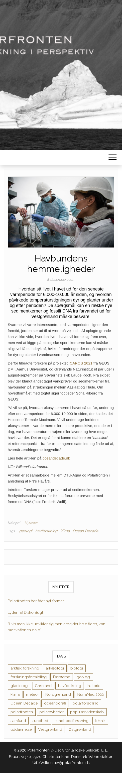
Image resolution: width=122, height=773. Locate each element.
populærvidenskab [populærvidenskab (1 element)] (87, 712)
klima (65, 531)
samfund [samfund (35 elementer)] (18, 720)
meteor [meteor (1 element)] (32, 694)
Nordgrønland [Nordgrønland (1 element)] (58, 694)
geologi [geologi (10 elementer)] (84, 677)
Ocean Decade (85, 531)
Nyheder (31, 522)
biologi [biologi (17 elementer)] (76, 668)
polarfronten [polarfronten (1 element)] (21, 712)
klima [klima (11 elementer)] (15, 694)
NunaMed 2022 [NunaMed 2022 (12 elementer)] (90, 694)
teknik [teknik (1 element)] (100, 720)
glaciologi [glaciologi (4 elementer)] (19, 686)
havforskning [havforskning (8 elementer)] (69, 686)
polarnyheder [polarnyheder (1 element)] (51, 712)
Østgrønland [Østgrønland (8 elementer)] (80, 729)
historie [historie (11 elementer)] (94, 686)
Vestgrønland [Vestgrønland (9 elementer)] (50, 729)
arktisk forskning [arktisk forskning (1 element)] (24, 668)
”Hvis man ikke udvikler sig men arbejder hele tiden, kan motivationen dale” (56, 627)
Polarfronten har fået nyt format (36, 601)
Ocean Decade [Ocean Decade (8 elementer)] (24, 703)
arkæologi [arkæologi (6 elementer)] (55, 668)
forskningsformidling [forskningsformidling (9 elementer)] (28, 677)
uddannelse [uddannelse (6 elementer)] (21, 729)
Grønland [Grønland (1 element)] (43, 686)
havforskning (46, 531)
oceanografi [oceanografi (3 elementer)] (55, 703)
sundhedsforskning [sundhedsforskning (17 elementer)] (72, 720)
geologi (25, 531)
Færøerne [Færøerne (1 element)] (61, 677)
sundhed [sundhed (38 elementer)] (40, 720)
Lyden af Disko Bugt (25, 612)
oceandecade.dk (56, 458)
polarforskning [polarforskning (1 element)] (86, 703)
